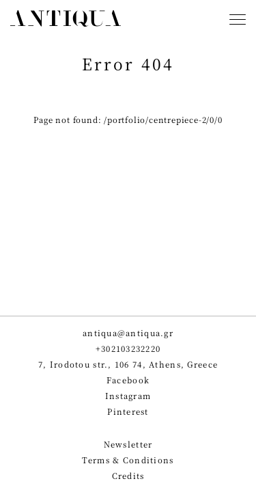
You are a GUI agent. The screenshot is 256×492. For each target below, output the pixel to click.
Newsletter (128, 444)
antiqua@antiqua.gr (128, 333)
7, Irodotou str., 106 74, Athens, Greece (128, 364)
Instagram (128, 396)
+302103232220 (128, 349)
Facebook (128, 380)
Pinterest (128, 412)
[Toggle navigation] (237, 20)
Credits (128, 476)
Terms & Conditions (127, 460)
